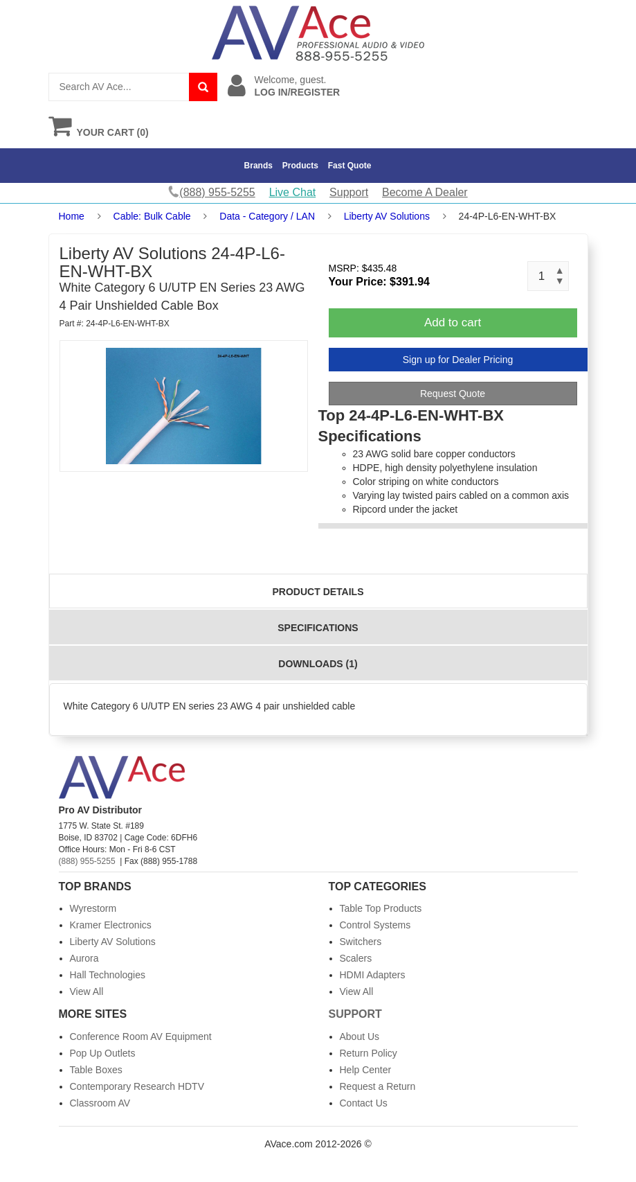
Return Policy (368, 1053)
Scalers (356, 958)
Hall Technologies (107, 974)
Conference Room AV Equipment (141, 1036)
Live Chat (292, 192)
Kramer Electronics (111, 924)
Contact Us (364, 1103)
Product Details (318, 591)
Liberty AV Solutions (387, 216)
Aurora (84, 958)
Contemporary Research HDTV (137, 1086)
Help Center (366, 1069)
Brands (258, 165)
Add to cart (452, 322)
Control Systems (375, 924)
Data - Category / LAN (267, 216)
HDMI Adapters (373, 974)
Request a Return (378, 1086)
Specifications (318, 627)
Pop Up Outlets (103, 1053)
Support (348, 192)
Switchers (361, 941)
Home (71, 216)
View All (87, 991)
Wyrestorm (93, 908)
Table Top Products (381, 908)
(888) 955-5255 (87, 861)
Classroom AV (100, 1103)
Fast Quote (350, 165)
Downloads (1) (317, 663)
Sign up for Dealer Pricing (458, 359)
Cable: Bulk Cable (152, 216)
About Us (360, 1036)
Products (300, 165)
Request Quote (452, 393)
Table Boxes (96, 1069)
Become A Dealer (425, 192)
